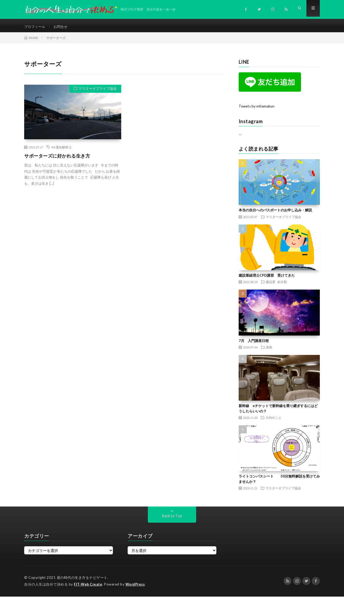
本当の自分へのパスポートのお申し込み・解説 (275, 213)
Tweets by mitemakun (257, 108)
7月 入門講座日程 (254, 343)
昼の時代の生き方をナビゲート (82, 580)
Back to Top (172, 518)
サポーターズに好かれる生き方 (59, 158)
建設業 (270, 284)
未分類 (282, 284)
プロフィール (35, 26)
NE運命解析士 (61, 149)
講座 (269, 349)
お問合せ (62, 26)
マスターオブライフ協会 (96, 92)
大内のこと (274, 420)
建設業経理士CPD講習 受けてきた (267, 278)
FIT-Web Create (88, 587)
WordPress (136, 587)
